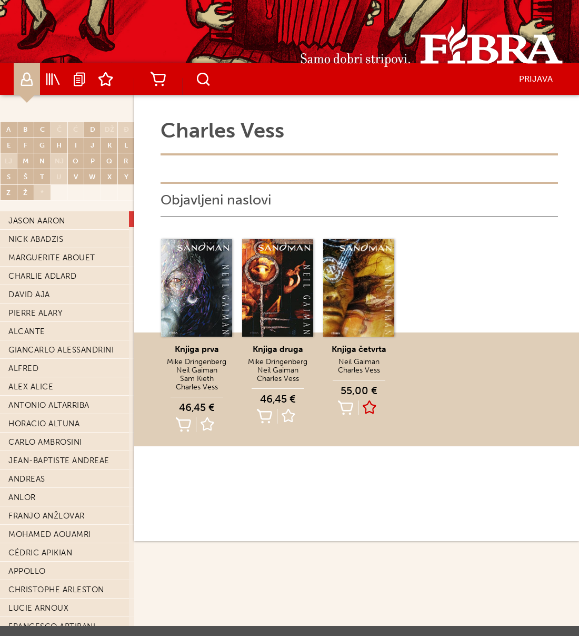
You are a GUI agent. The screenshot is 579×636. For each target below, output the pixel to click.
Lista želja (106, 79)
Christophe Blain (46, 530)
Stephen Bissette (46, 493)
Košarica (158, 79)
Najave (79, 79)
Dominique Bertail (49, 346)
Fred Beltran (37, 254)
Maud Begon (36, 235)
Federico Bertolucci (55, 364)
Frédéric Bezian (43, 401)
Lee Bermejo (36, 309)
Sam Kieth (197, 378)
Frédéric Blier (40, 567)
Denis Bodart (37, 623)
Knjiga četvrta (359, 349)
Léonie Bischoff (44, 475)
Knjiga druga (278, 349)
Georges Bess (38, 383)
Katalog (53, 79)
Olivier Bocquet (45, 604)
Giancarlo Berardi (49, 272)
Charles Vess (197, 387)
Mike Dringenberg (196, 361)
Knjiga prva (197, 349)
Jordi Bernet (37, 327)
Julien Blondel (42, 586)
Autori (27, 79)
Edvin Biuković (41, 512)
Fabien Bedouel (42, 217)
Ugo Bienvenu (39, 438)
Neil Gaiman (196, 370)
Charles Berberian (49, 291)
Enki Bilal (29, 457)
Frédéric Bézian (43, 420)
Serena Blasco (40, 549)
